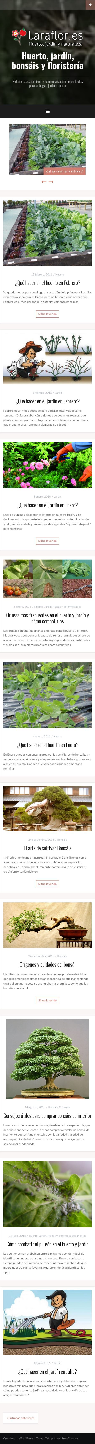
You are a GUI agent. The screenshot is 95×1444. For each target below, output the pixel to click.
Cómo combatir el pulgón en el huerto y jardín (47, 1244)
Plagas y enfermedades (67, 606)
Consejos (64, 1107)
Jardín (59, 392)
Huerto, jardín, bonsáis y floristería (47, 60)
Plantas (81, 1235)
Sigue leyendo (47, 314)
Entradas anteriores (22, 1418)
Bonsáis (62, 839)
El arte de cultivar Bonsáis (48, 848)
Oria (47, 1438)
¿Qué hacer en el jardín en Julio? (47, 1371)
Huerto (59, 274)
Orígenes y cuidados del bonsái (48, 964)
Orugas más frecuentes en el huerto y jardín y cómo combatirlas (47, 618)
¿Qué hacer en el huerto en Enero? (47, 745)
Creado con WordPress (18, 1438)
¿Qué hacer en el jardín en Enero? (47, 505)
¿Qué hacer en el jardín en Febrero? (47, 401)
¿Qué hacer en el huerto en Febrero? (64, 171)
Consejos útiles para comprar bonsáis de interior (47, 1115)
